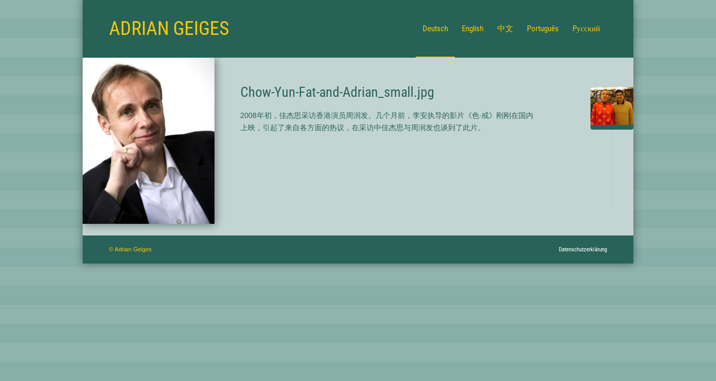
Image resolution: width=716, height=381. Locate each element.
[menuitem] (435, 28)
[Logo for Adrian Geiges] (169, 28)
